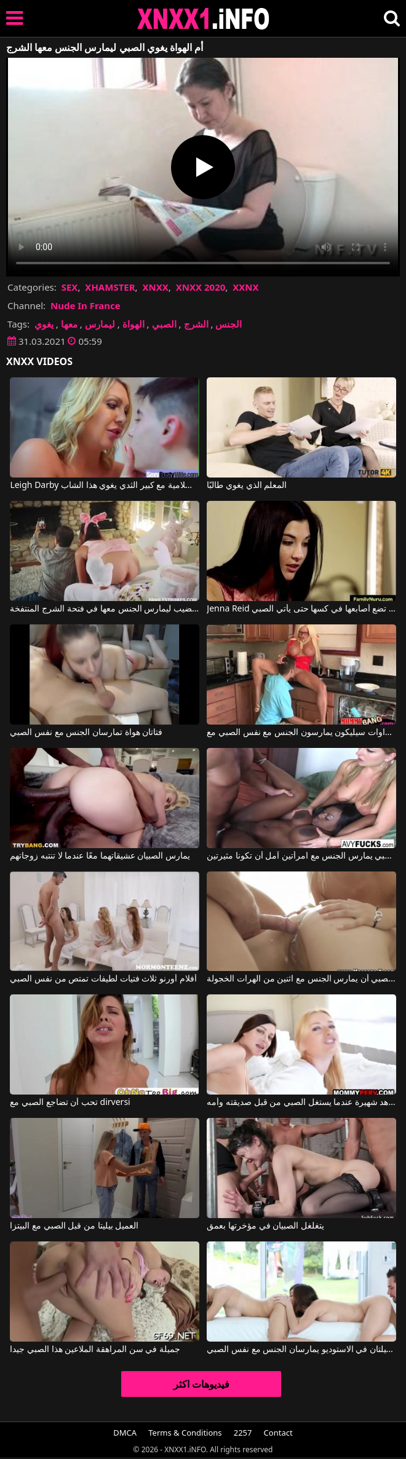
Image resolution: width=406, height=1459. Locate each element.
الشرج (196, 324)
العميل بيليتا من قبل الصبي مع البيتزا (74, 1226)
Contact (278, 1432)
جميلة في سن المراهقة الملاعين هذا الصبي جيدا (95, 1350)
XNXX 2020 (201, 287)
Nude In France (85, 305)
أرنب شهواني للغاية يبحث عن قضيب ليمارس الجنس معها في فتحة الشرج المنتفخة (104, 609)
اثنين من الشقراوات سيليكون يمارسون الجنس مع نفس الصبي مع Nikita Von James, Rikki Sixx (301, 732)
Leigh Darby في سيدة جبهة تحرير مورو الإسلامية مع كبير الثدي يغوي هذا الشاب (104, 485)
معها (69, 324)
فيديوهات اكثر (201, 1384)
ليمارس (100, 324)
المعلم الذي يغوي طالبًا (247, 485)
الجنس (228, 324)
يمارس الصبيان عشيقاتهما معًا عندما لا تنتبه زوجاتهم (99, 856)
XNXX (155, 287)
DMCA (125, 1432)
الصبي (164, 324)
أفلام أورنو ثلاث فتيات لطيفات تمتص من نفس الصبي (103, 979)
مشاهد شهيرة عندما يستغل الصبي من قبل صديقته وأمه (301, 1102)
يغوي (44, 324)
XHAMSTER (110, 287)
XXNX (245, 287)
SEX (70, 287)
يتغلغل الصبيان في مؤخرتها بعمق (265, 1226)
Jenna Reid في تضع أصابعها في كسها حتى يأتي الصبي (301, 609)
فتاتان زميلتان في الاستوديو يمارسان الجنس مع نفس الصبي (301, 1350)
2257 (243, 1432)
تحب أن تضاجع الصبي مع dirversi (70, 1102)
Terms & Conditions (184, 1432)
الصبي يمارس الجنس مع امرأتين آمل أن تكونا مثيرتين (301, 856)
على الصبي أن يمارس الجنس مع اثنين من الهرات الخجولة (301, 979)
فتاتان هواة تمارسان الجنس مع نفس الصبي (86, 732)
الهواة (133, 324)
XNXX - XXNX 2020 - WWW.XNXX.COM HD (203, 18)
